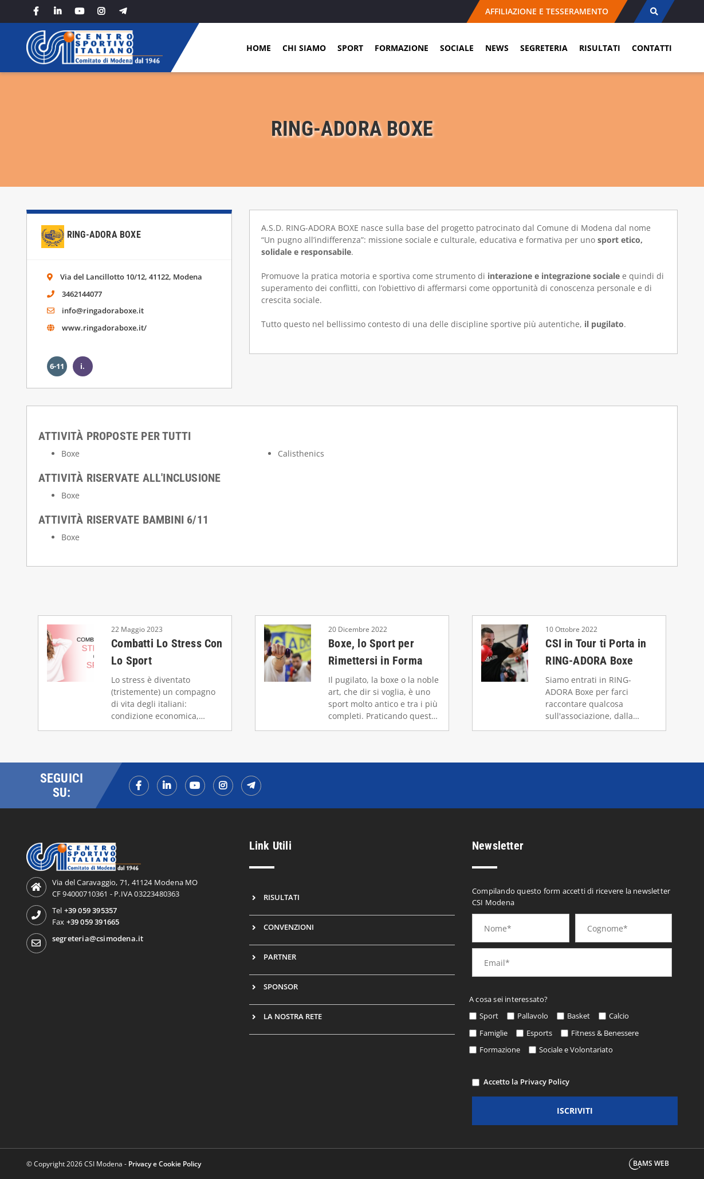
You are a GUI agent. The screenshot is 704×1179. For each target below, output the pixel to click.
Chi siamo (304, 47)
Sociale (457, 47)
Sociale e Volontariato (576, 1049)
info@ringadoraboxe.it (103, 310)
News (497, 47)
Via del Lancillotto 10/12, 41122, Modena (131, 277)
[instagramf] (223, 786)
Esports (539, 1033)
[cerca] (654, 11)
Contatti (652, 47)
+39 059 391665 (93, 922)
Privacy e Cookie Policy (164, 1164)
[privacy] (475, 1082)
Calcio (619, 1016)
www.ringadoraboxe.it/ (104, 328)
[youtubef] (195, 786)
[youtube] (79, 11)
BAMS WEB (651, 1163)
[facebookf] (139, 786)
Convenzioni (288, 927)
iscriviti (575, 1110)
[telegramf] (251, 786)
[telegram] (123, 11)
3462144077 (82, 294)
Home (258, 47)
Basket (578, 1016)
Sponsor (280, 986)
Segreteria (544, 47)
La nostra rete (292, 1016)
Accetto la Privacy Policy (526, 1081)
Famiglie (493, 1033)
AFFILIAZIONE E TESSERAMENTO (547, 11)
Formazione (401, 47)
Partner (279, 957)
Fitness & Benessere (605, 1033)
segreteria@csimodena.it (98, 938)
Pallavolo (532, 1016)
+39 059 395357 (90, 910)
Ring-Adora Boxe (104, 234)
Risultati (599, 47)
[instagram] (101, 11)
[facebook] (36, 11)
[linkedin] (58, 11)
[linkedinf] (167, 786)
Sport (350, 47)
